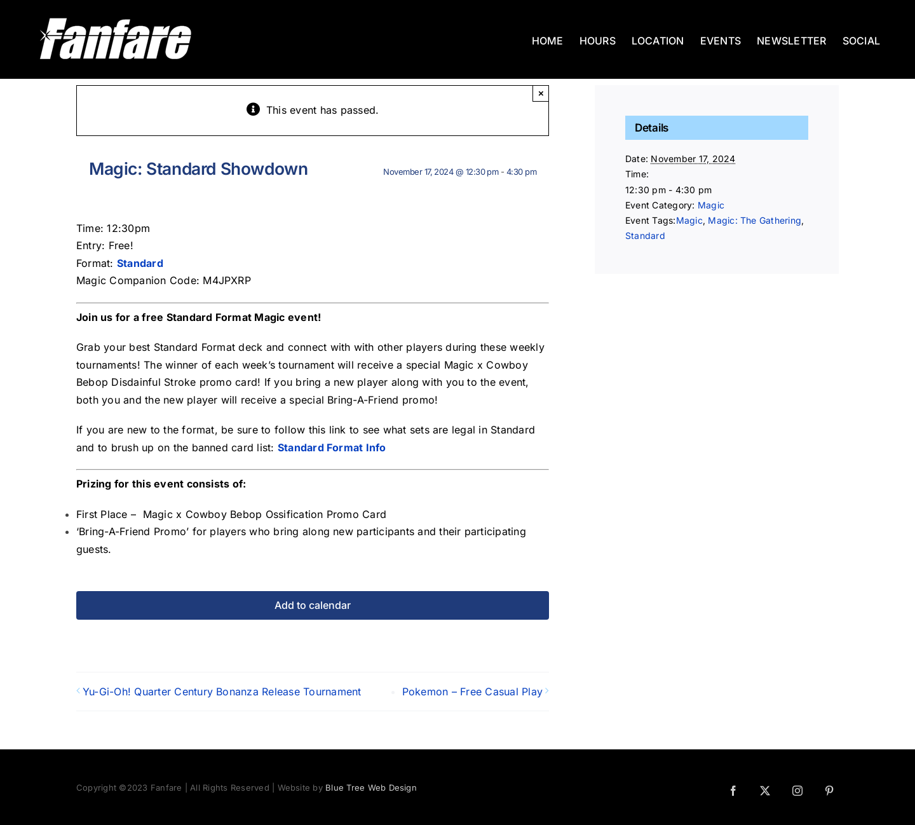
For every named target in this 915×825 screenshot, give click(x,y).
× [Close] (541, 93)
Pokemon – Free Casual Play (472, 691)
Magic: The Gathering (754, 220)
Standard (645, 235)
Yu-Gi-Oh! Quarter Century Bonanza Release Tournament (222, 691)
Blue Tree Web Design (371, 787)
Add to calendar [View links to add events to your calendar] (312, 605)
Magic (711, 205)
